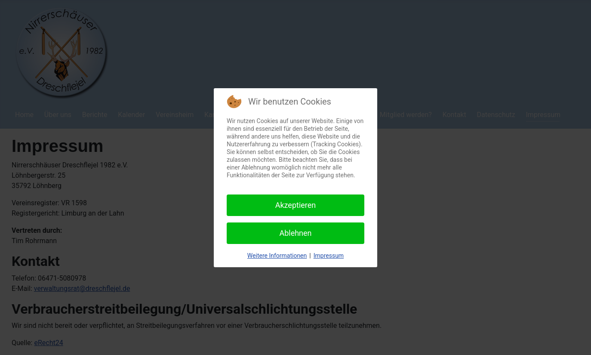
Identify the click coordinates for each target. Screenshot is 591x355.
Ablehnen (295, 233)
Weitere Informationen (277, 255)
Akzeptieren (295, 205)
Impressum (329, 255)
